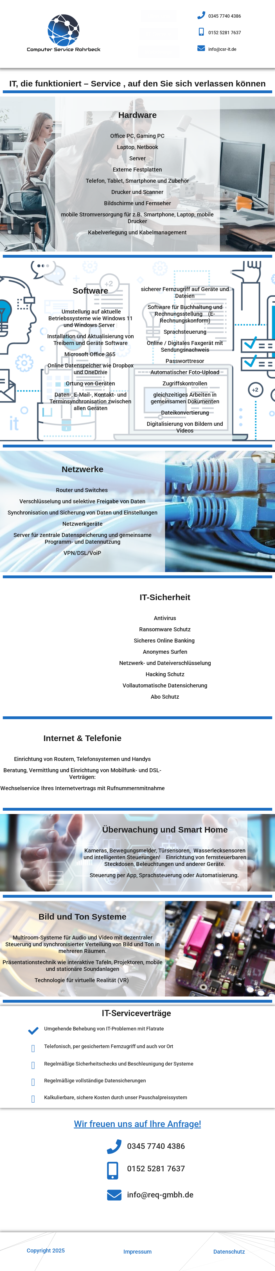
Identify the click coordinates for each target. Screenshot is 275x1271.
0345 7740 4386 (224, 16)
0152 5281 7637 (224, 32)
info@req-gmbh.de (160, 1194)
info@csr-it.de (222, 49)
